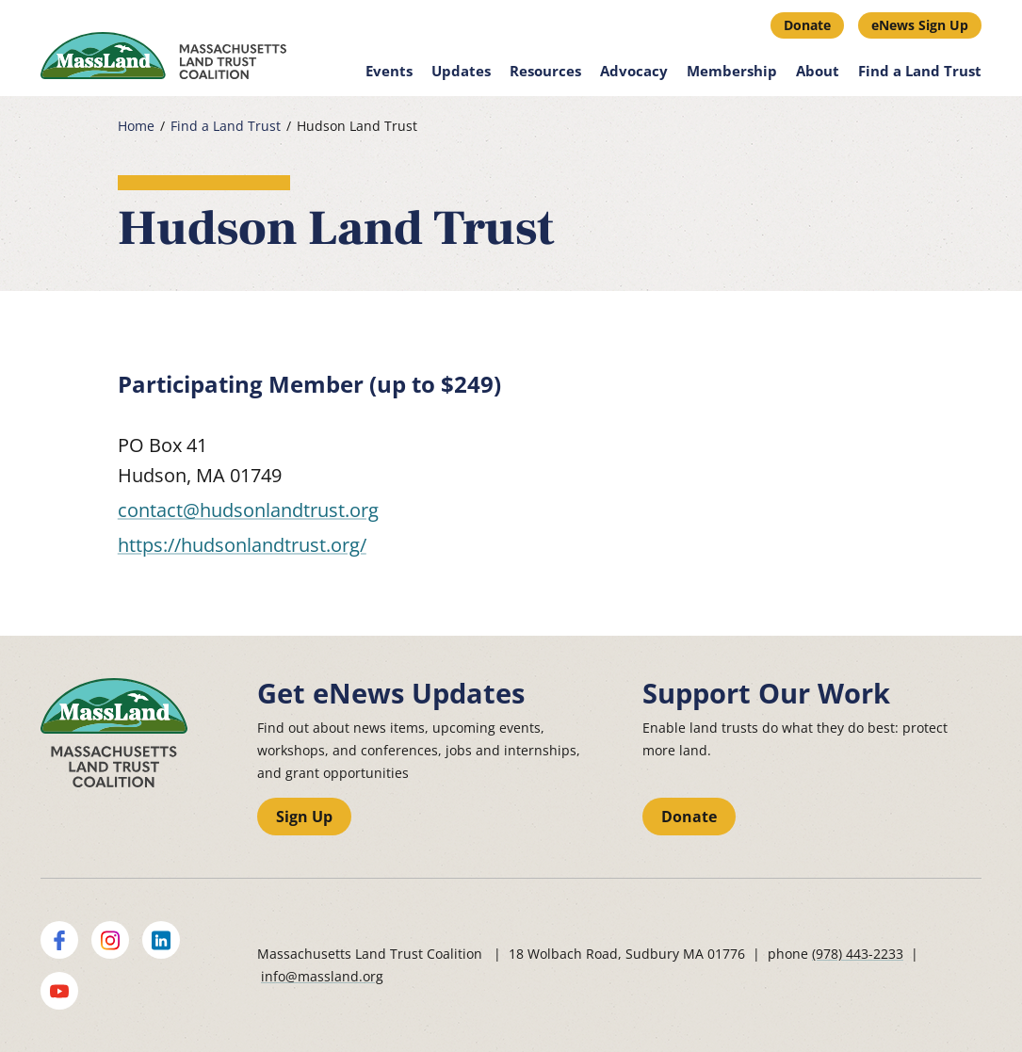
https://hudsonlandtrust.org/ (242, 545)
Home (136, 126)
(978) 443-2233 (857, 954)
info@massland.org (322, 976)
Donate (807, 25)
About (817, 70)
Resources (545, 70)
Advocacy (634, 70)
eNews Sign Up (919, 25)
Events (389, 70)
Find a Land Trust (919, 70)
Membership (732, 70)
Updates (461, 70)
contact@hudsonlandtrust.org (248, 510)
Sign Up (304, 816)
